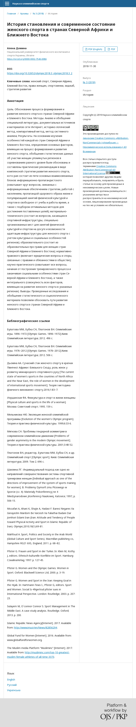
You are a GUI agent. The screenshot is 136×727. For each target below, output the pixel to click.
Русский (12, 685)
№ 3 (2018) (38, 13)
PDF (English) (95, 49)
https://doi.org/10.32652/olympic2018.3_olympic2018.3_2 (39, 73)
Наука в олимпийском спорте (30, 3)
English (11, 679)
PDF (112, 49)
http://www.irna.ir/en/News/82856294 (35, 627)
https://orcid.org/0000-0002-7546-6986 (27, 59)
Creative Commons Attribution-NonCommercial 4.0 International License (100, 170)
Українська (13, 690)
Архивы (24, 13)
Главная (11, 13)
